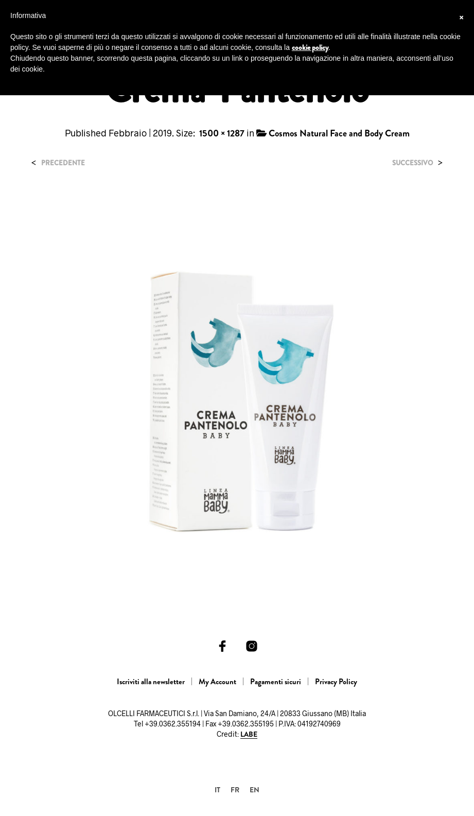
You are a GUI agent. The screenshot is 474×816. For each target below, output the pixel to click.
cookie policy (310, 47)
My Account (217, 681)
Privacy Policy (336, 681)
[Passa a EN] (254, 789)
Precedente (63, 163)
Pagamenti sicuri (275, 681)
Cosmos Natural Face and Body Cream (339, 133)
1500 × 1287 (221, 133)
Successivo (412, 163)
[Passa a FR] (234, 789)
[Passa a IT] (217, 789)
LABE (248, 735)
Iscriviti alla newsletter (151, 681)
